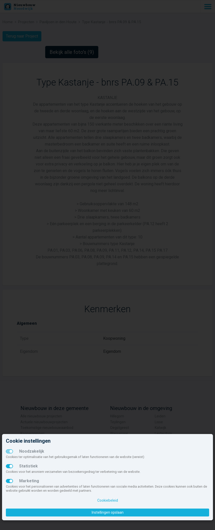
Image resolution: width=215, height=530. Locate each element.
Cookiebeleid (107, 500)
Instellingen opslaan (108, 512)
